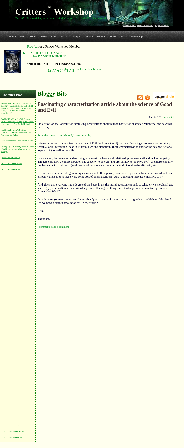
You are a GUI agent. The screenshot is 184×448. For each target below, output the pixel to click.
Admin (113, 36)
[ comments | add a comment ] (54, 226)
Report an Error (162, 25)
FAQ (64, 36)
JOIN (43, 36)
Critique (76, 36)
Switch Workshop (145, 25)
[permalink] (169, 117)
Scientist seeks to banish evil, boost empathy (64, 135)
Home (12, 36)
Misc (124, 36)
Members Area (129, 25)
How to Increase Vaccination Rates (17, 140)
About (32, 36)
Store (54, 36)
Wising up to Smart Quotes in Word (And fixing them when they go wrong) (17, 149)
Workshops (137, 36)
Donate (88, 36)
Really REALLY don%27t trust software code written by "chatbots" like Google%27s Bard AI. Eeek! (17, 121)
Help (22, 36)
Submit (101, 36)
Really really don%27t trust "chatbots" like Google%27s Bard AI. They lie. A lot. (16, 132)
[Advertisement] (17, 235)
